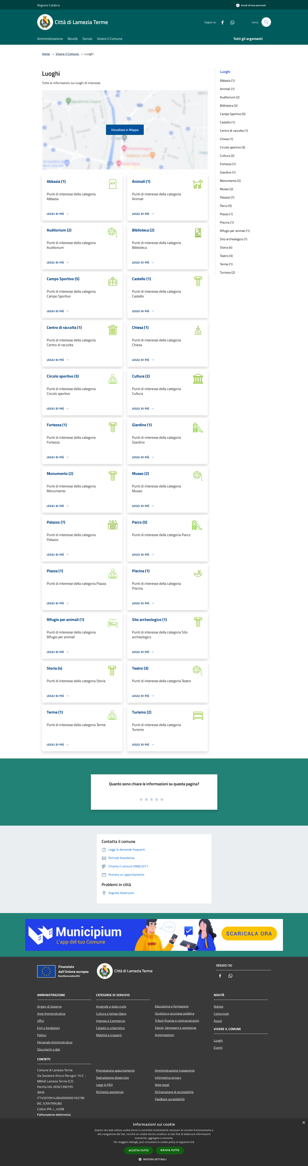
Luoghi (218, 1040)
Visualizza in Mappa (125, 129)
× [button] (303, 1122)
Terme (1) (226, 264)
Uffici (40, 1020)
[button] (154, 1159)
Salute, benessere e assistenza (175, 1027)
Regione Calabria (48, 5)
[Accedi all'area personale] (251, 5)
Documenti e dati (48, 1049)
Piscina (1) (227, 222)
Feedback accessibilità (170, 1099)
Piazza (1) (226, 214)
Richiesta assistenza (109, 1091)
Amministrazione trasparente (175, 1070)
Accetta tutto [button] (139, 1150)
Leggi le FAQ (104, 1084)
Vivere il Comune (68, 53)
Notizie (218, 1006)
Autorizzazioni (164, 1034)
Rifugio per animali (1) (235, 230)
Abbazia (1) (227, 80)
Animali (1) (227, 88)
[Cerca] (266, 22)
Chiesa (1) (226, 139)
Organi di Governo (49, 1006)
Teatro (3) (226, 255)
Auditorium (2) (229, 97)
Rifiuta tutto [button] (169, 1150)
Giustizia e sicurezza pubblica (174, 1013)
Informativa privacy (168, 1077)
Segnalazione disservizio (112, 1077)
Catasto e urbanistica (110, 1028)
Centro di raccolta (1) (234, 130)
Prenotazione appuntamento (115, 1070)
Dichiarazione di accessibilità (174, 1091)
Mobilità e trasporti (109, 1035)
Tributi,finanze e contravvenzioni (177, 1020)
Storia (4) (226, 247)
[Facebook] (221, 22)
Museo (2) (226, 189)
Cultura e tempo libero (111, 1013)
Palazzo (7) (227, 197)
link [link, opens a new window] (192, 1142)
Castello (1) (227, 122)
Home (46, 53)
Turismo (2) (227, 272)
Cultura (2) (227, 155)
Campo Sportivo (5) (232, 113)
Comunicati (221, 1013)
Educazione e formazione (171, 1006)
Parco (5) (226, 205)
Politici (41, 1035)
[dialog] (154, 1142)
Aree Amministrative (51, 1013)
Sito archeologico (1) (233, 239)
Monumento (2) (230, 180)
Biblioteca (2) (228, 105)
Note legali (162, 1084)
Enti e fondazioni (48, 1028)
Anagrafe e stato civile (111, 1006)
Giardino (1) (227, 172)
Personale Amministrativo (54, 1042)
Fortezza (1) (228, 164)
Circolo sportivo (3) (232, 147)
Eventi (218, 1047)
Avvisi (218, 1020)
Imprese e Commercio (110, 1020)
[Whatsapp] (231, 22)
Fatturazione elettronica (54, 1114)
